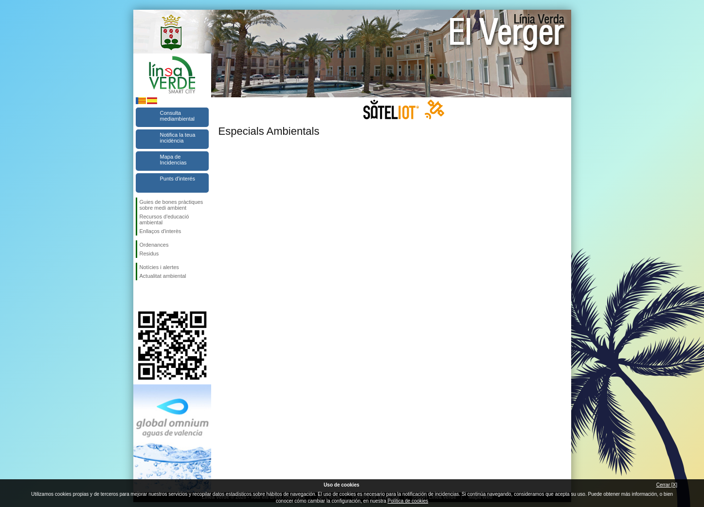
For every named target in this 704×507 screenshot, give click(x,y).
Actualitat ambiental (163, 276)
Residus (149, 253)
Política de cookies (408, 501)
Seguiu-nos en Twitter (157, 296)
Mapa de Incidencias (173, 159)
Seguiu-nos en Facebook (141, 296)
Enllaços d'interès (160, 231)
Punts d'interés (177, 178)
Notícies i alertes (159, 267)
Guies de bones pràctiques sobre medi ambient (171, 205)
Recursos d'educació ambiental (164, 219)
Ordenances (154, 245)
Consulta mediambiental (177, 116)
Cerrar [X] (666, 485)
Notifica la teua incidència (178, 138)
